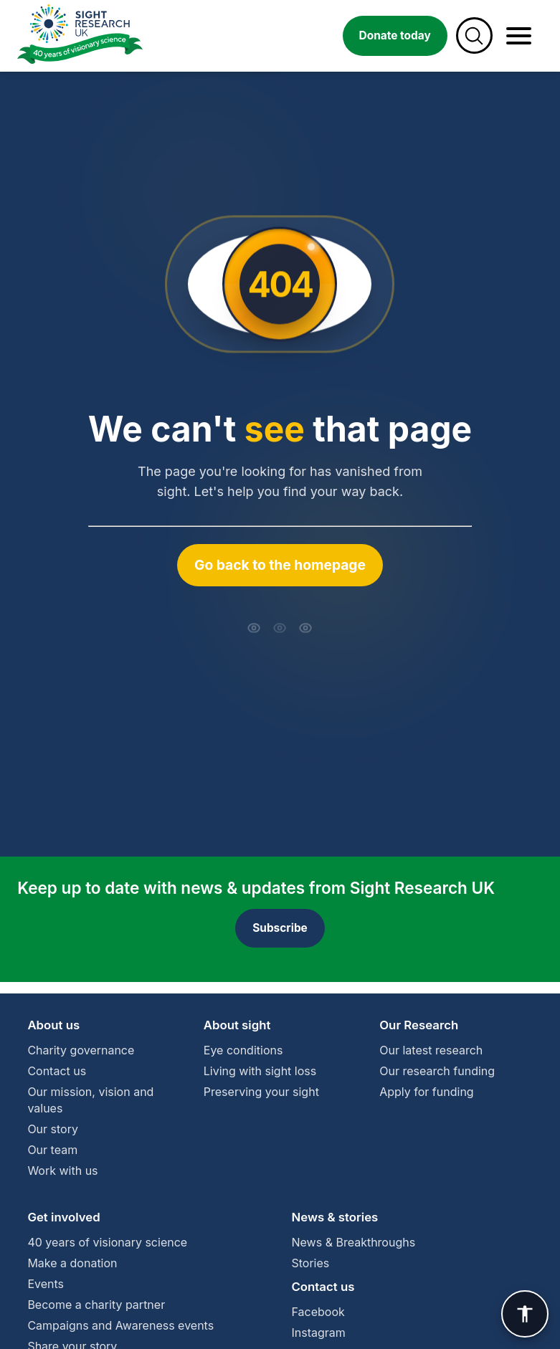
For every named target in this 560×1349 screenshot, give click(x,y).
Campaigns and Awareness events (120, 1325)
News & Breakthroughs (354, 1242)
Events (45, 1284)
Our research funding (437, 1071)
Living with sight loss (260, 1071)
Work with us (62, 1170)
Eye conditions (243, 1050)
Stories (311, 1263)
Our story (52, 1129)
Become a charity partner (96, 1304)
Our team (52, 1150)
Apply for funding (426, 1092)
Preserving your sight (261, 1092)
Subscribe (280, 928)
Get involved (63, 1217)
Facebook (318, 1312)
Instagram (319, 1332)
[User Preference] (525, 1314)
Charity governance (80, 1050)
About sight (237, 1025)
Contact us (56, 1071)
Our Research (418, 1025)
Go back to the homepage (280, 564)
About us (53, 1025)
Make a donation (72, 1263)
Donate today (395, 35)
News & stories (335, 1217)
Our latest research (431, 1050)
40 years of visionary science (107, 1242)
